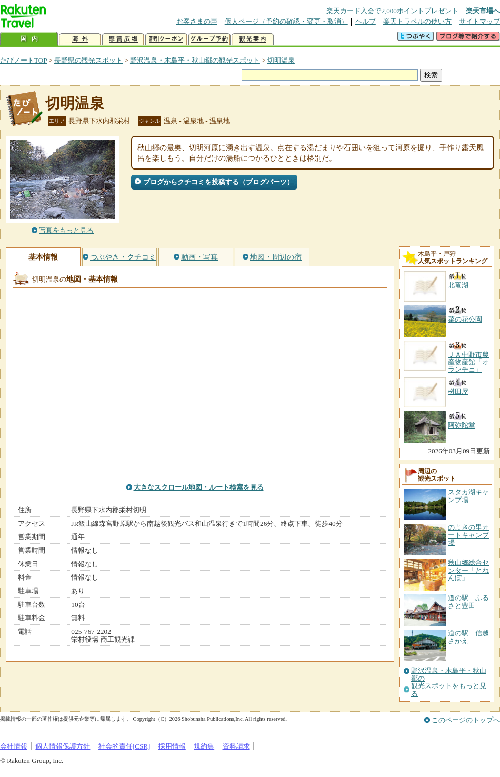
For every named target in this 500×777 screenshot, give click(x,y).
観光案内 (253, 39)
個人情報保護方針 (62, 746)
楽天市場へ (483, 11)
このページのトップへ (466, 720)
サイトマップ (479, 21)
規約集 (204, 746)
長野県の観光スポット (88, 60)
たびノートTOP (23, 60)
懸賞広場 (123, 39)
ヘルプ (365, 21)
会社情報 (13, 746)
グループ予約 (209, 39)
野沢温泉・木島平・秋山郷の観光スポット (195, 60)
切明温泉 (281, 60)
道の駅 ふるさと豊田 (468, 601)
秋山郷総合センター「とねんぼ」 (468, 570)
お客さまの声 (196, 21)
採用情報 (172, 746)
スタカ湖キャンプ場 (468, 495)
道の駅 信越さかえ (468, 636)
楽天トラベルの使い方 (417, 21)
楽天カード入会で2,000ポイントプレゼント (392, 11)
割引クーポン (166, 39)
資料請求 (236, 746)
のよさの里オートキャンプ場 (468, 534)
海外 (80, 39)
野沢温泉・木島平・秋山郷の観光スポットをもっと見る (448, 682)
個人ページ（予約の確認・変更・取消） (286, 21)
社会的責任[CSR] (124, 746)
